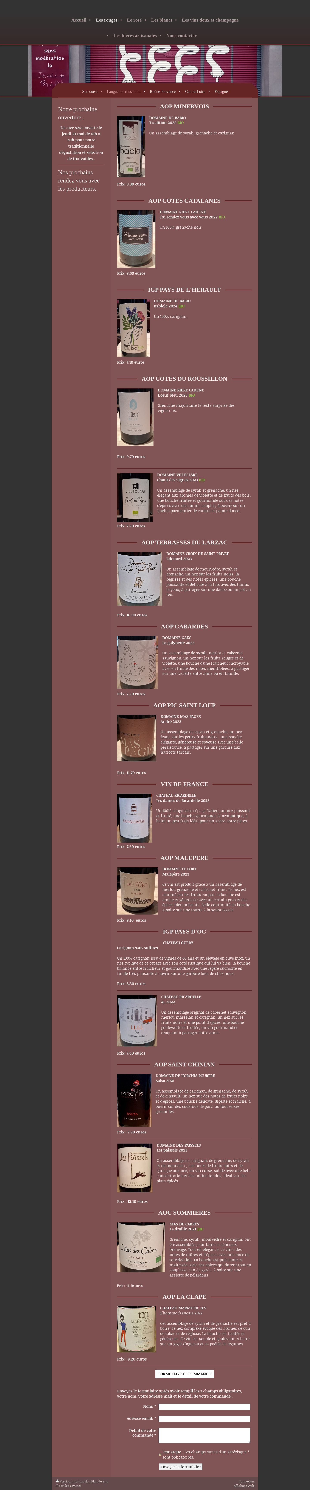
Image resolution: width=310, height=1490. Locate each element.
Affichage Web (244, 1485)
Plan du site (99, 1481)
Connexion (246, 1481)
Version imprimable (72, 1481)
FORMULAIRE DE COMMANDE (184, 1374)
